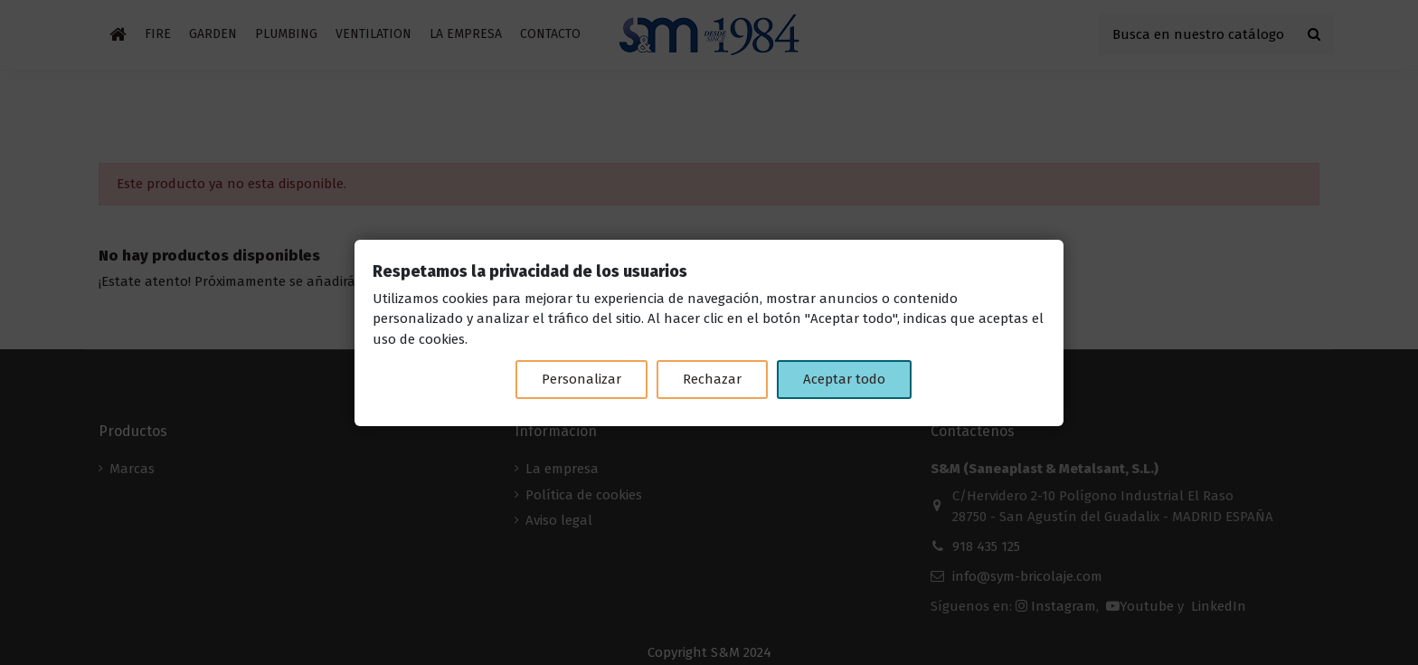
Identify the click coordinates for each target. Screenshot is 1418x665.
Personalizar (581, 379)
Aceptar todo (844, 379)
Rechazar (712, 379)
